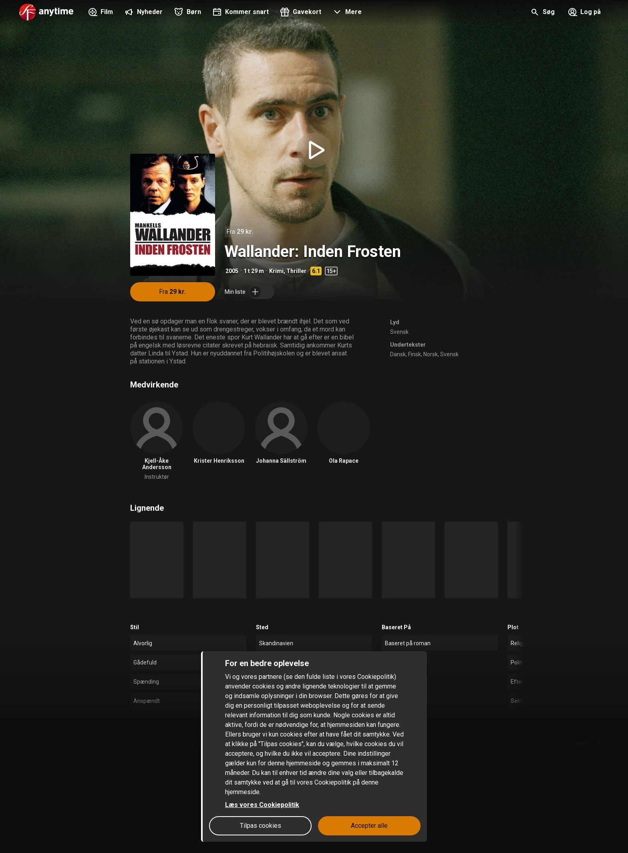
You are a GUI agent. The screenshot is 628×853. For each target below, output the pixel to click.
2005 (231, 271)
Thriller (296, 271)
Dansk (398, 354)
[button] (346, 13)
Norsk (430, 354)
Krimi (276, 271)
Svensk (399, 332)
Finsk (414, 354)
